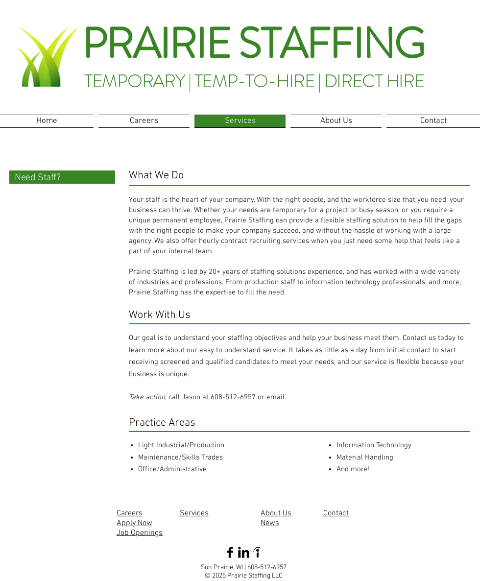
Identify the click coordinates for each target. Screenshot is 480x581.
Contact (336, 513)
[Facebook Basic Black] (230, 552)
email (275, 397)
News (270, 523)
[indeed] (257, 552)
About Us (276, 513)
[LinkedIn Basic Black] (243, 552)
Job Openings (140, 533)
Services (194, 513)
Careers (130, 513)
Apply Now (134, 523)
